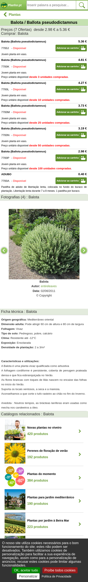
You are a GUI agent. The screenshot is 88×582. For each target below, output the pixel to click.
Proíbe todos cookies (60, 570)
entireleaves (49, 286)
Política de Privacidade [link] (56, 576)
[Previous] (4, 250)
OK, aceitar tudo (26, 570)
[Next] (84, 250)
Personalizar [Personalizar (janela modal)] (28, 576)
